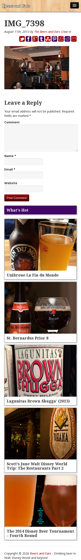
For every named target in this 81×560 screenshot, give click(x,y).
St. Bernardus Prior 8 (27, 338)
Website (10, 183)
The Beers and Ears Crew (51, 32)
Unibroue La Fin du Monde (33, 275)
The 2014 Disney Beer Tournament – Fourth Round (40, 533)
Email (9, 169)
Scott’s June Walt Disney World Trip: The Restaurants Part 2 (37, 466)
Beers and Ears (40, 553)
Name (10, 156)
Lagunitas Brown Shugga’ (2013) (38, 401)
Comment (12, 122)
